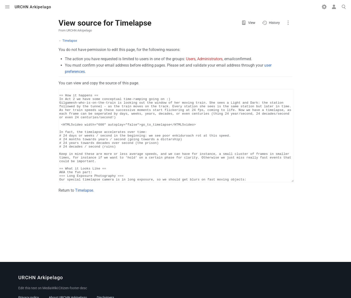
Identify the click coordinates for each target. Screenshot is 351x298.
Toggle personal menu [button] (334, 7)
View (251, 23)
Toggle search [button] (344, 7)
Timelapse (69, 40)
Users (190, 59)
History (274, 23)
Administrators (210, 59)
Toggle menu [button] (7, 7)
